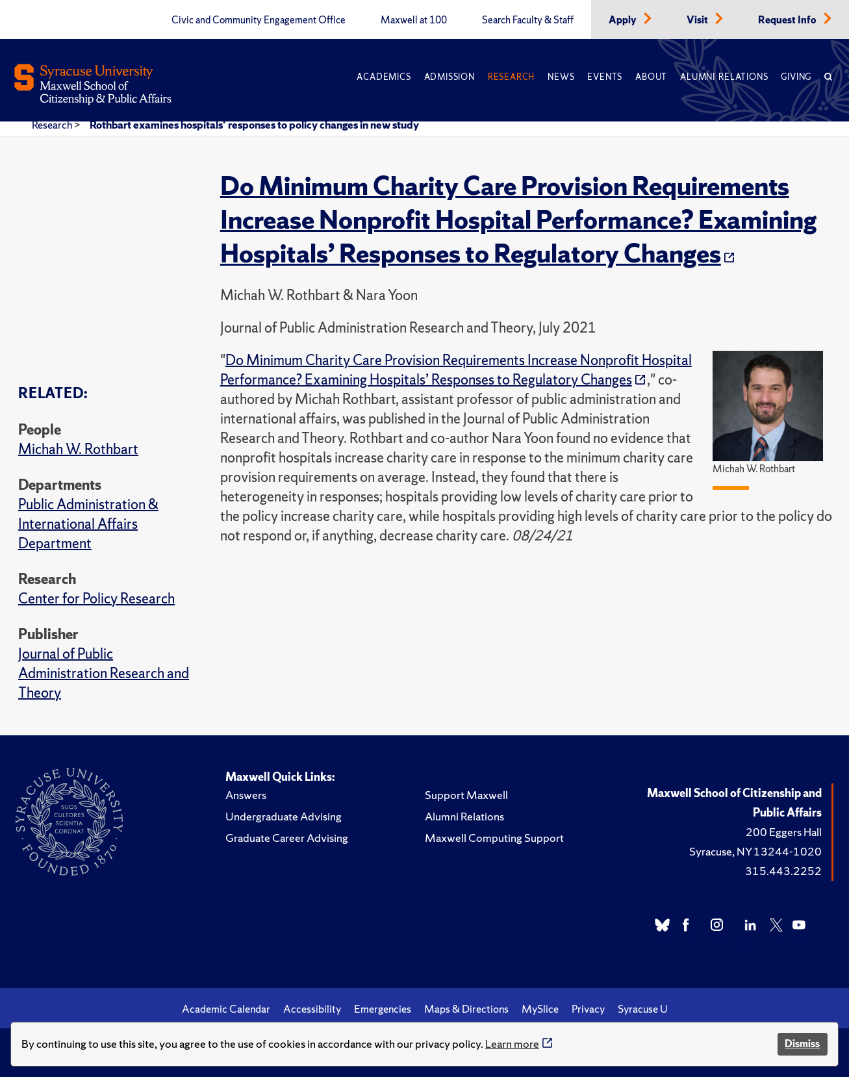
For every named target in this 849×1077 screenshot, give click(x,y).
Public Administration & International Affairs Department (88, 524)
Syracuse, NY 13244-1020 (755, 851)
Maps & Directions (466, 1009)
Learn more (512, 1043)
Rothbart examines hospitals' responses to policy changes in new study (254, 125)
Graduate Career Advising (286, 837)
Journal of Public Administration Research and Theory (103, 673)
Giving (796, 76)
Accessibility (312, 1009)
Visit (698, 20)
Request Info (788, 20)
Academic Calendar (226, 1009)
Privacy (588, 1009)
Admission (449, 76)
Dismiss (802, 1043)
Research (511, 76)
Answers (245, 794)
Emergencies (382, 1009)
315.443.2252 (783, 870)
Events (604, 76)
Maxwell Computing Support (494, 837)
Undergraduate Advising (283, 816)
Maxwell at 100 (414, 20)
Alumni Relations (724, 76)
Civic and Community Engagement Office (258, 20)
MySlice (540, 1009)
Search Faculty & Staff (528, 20)
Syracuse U (643, 1009)
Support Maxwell (466, 794)
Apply (624, 20)
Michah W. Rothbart (78, 449)
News (561, 76)
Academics (384, 76)
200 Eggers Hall (784, 831)
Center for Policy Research (96, 598)
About (651, 76)
